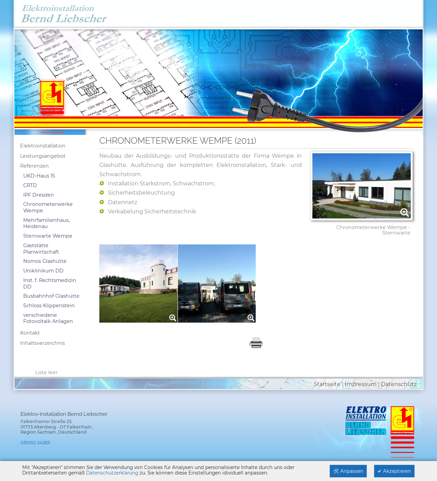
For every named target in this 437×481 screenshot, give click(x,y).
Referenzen (34, 166)
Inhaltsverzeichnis (42, 343)
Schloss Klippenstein (49, 305)
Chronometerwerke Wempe (48, 207)
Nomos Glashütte (45, 261)
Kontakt (30, 333)
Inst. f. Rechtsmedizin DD (49, 283)
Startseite (327, 384)
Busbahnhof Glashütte (51, 296)
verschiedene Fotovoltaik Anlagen (48, 318)
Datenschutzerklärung (112, 473)
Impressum (361, 384)
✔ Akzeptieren (394, 471)
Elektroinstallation (43, 146)
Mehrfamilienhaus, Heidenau (46, 223)
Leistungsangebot (43, 156)
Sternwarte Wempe (47, 236)
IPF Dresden (38, 195)
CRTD (30, 185)
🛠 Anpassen (348, 471)
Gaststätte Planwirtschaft (41, 248)
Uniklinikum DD (43, 271)
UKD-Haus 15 (39, 176)
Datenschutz (399, 384)
